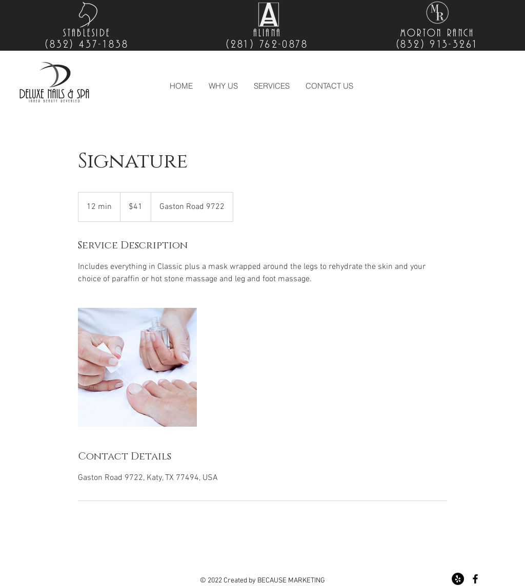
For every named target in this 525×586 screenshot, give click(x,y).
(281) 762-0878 (267, 44)
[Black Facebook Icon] (475, 579)
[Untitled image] (137, 367)
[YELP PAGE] (458, 579)
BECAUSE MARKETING (291, 580)
